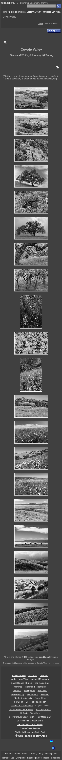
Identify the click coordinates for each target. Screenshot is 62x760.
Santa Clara (40, 698)
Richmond (30, 687)
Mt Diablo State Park (30, 713)
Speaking (55, 758)
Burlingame (29, 690)
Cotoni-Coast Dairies (30, 728)
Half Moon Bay (44, 717)
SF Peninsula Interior (36, 702)
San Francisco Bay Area (48, 12)
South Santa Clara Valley (21, 709)
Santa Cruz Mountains (22, 705)
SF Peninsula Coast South (29, 724)
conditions (44, 657)
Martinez (18, 687)
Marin (13, 679)
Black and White (17, 12)
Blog (41, 753)
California (31, 12)
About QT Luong (29, 753)
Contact (16, 753)
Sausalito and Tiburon (21, 683)
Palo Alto (45, 694)
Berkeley (42, 687)
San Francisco (19, 675)
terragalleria (8, 2)
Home (4, 12)
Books (46, 758)
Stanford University (23, 698)
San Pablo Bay (42, 683)
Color (40, 23)
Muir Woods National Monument (34, 679)
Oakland (44, 675)
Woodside (42, 690)
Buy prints (20, 758)
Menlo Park (32, 694)
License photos (34, 758)
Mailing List (50, 753)
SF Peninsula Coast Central (30, 720)
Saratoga (18, 702)
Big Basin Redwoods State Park (30, 732)
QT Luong (29, 657)
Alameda (17, 690)
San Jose (32, 675)
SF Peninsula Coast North (21, 717)
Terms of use (8, 758)
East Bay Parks (43, 709)
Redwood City (17, 694)
